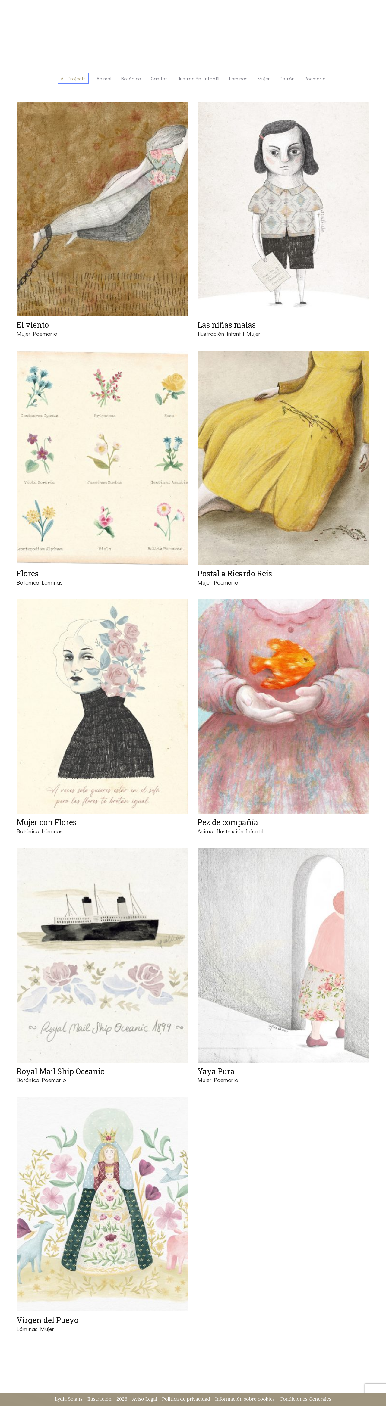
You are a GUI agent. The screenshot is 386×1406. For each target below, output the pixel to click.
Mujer (23, 333)
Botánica (28, 582)
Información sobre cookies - (247, 1399)
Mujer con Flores (47, 822)
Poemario (45, 333)
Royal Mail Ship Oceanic (60, 1071)
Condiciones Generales (305, 1399)
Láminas (52, 582)
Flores (28, 573)
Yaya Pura (216, 1071)
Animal (206, 831)
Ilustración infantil (221, 333)
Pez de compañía (228, 822)
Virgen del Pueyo (47, 1320)
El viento (33, 325)
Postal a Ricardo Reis (235, 573)
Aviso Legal (144, 1399)
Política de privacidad (186, 1399)
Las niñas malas (227, 325)
